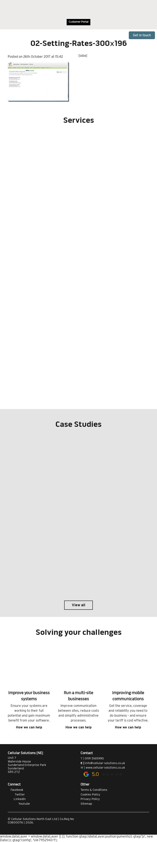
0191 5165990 (94, 758)
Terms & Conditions (94, 790)
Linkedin (17, 799)
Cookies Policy (90, 794)
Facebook (15, 790)
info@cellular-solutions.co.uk (105, 763)
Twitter (16, 794)
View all (78, 605)
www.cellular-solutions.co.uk (105, 767)
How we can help (29, 727)
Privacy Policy (90, 799)
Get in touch (142, 35)
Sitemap (86, 803)
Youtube (19, 803)
